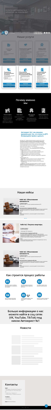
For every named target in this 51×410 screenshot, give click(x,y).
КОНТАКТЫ (12, 33)
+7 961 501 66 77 (8, 398)
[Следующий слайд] (49, 207)
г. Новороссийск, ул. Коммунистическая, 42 (13, 394)
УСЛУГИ (11, 32)
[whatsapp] (49, 33)
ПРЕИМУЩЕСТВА (17, 32)
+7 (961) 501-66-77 (38, 32)
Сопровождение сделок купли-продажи (41, 73)
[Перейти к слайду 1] (24, 218)
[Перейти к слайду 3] (26, 218)
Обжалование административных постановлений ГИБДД (25, 73)
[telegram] (44, 33)
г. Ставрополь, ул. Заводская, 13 (11, 393)
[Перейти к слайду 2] (25, 218)
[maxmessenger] (47, 33)
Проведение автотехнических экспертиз (9, 73)
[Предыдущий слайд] (2, 207)
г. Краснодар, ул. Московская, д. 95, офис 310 (13, 389)
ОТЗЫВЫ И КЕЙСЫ (25, 32)
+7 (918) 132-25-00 (38, 33)
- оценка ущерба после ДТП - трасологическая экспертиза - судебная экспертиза (9, 77)
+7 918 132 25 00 (8, 399)
